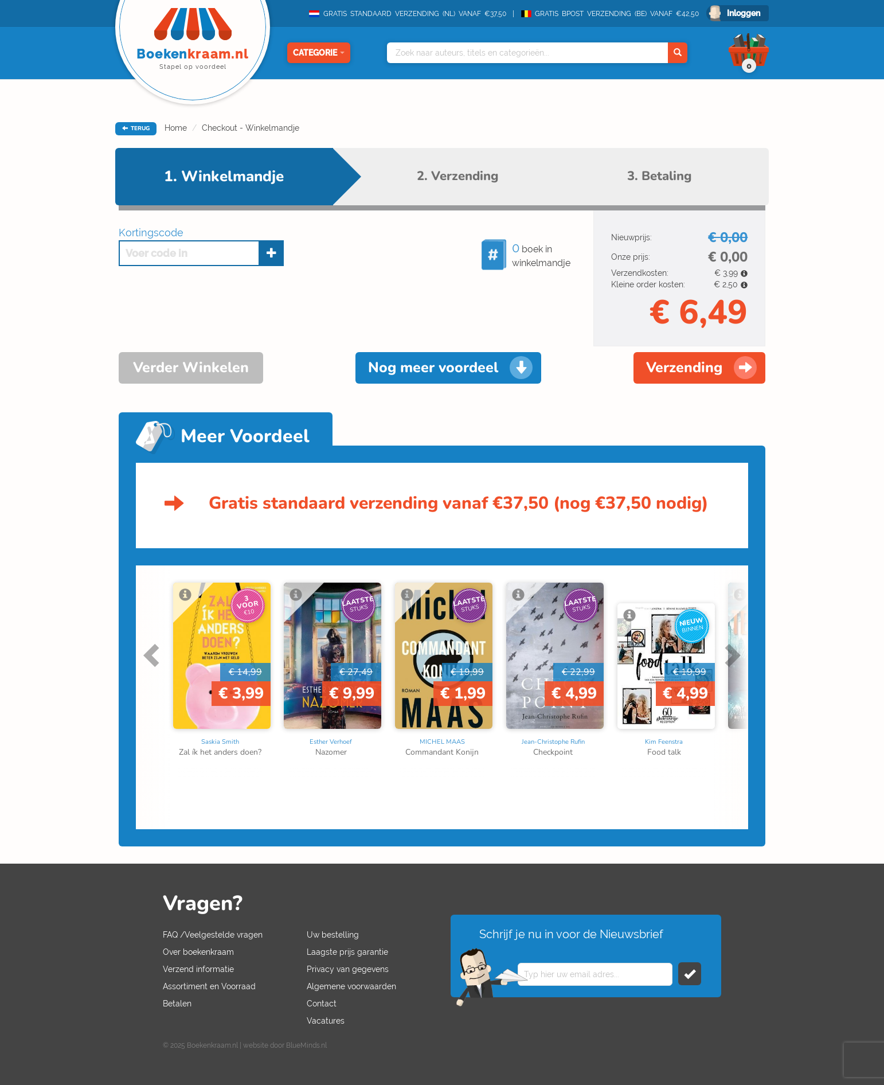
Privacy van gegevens (348, 969)
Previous (153, 655)
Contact (322, 1003)
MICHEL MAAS (442, 741)
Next (731, 655)
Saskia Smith (220, 741)
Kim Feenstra (664, 741)
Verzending (684, 367)
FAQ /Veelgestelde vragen (213, 934)
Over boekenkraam (198, 952)
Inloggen (743, 13)
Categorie (319, 52)
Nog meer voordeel (433, 367)
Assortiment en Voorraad (209, 986)
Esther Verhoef (331, 741)
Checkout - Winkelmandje (250, 127)
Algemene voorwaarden (351, 986)
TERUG (136, 128)
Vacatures (326, 1020)
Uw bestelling (333, 934)
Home (176, 127)
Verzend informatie (198, 969)
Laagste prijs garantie (347, 952)
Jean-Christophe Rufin (553, 741)
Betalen (177, 1003)
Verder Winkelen (191, 367)
